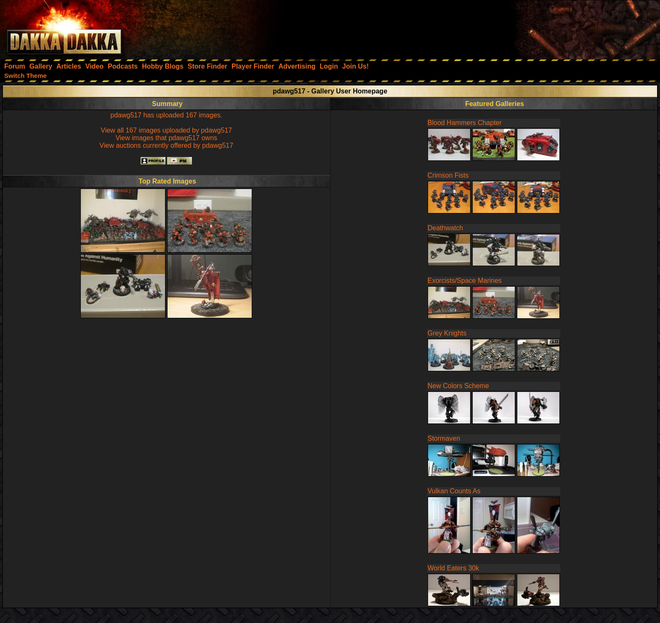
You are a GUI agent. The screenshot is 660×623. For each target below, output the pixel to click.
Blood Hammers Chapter (465, 122)
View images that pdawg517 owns (166, 137)
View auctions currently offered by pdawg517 (166, 145)
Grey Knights (447, 333)
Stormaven (444, 438)
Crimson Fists (448, 175)
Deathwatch (445, 228)
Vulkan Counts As (454, 491)
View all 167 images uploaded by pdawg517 (166, 130)
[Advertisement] (546, 27)
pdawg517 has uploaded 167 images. (166, 115)
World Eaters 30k (453, 568)
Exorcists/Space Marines (465, 280)
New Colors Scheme (458, 385)
